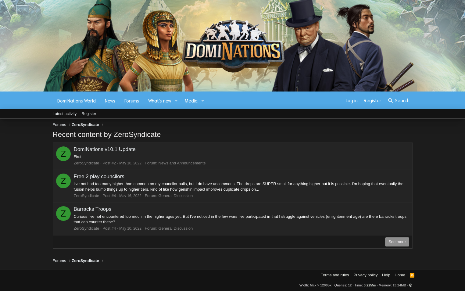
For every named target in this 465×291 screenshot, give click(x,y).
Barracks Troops (93, 209)
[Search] (398, 100)
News (110, 100)
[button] (176, 100)
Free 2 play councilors (99, 176)
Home (400, 275)
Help (386, 275)
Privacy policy (365, 275)
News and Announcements (182, 163)
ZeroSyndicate (86, 163)
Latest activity (65, 113)
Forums (131, 100)
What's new (159, 100)
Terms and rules (335, 275)
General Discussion (176, 195)
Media (191, 100)
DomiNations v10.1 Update (105, 149)
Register (88, 113)
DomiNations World (76, 100)
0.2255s (370, 285)
